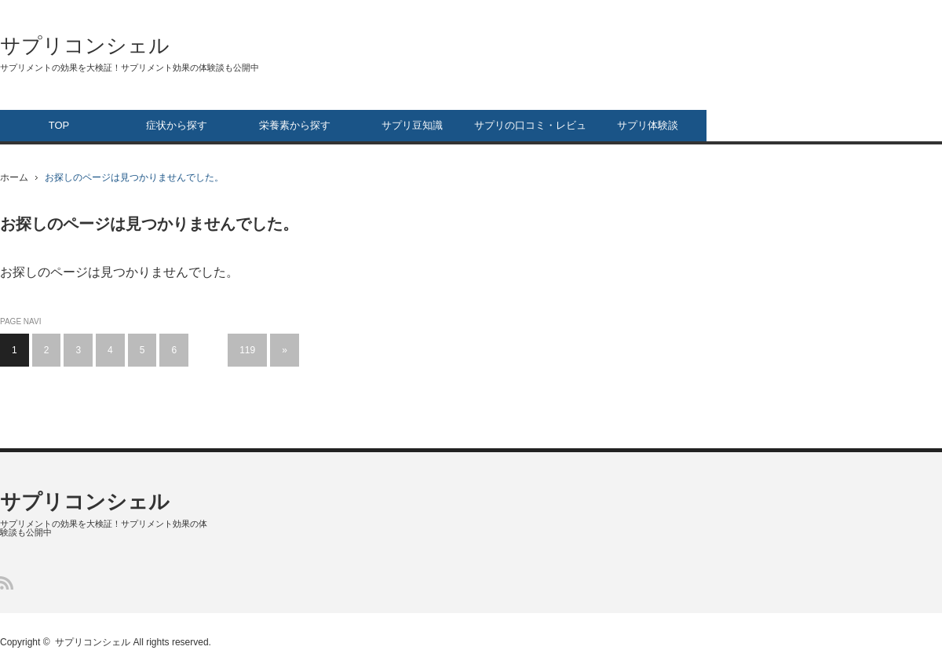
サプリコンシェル (85, 45)
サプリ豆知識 (412, 125)
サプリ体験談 (647, 125)
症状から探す (176, 125)
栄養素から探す (294, 125)
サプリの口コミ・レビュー (530, 130)
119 (247, 350)
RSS (6, 583)
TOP (59, 125)
